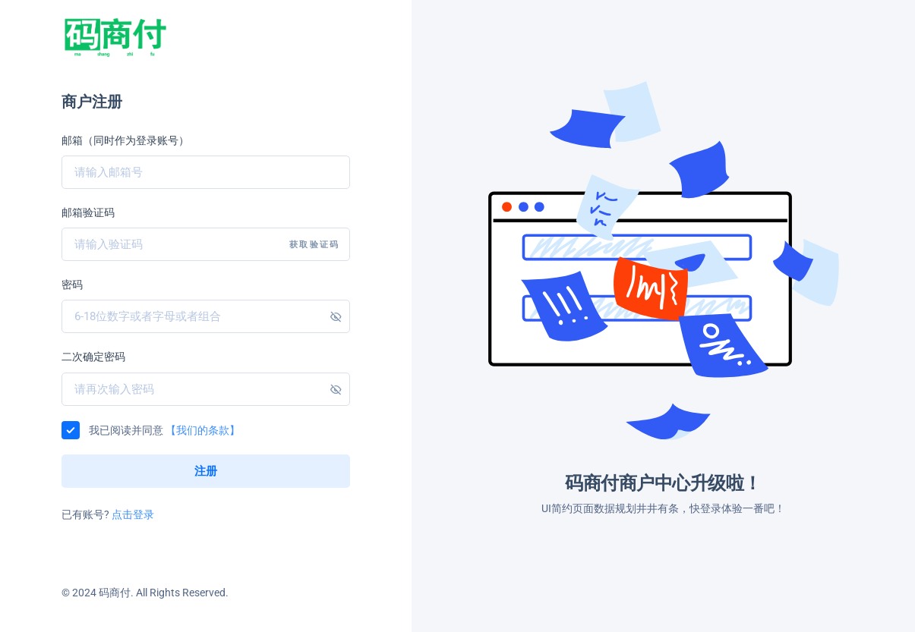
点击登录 (133, 514)
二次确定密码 (93, 357)
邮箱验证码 (88, 212)
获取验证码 (314, 245)
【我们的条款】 (203, 430)
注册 (206, 471)
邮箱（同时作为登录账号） (125, 140)
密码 (72, 284)
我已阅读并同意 (164, 430)
